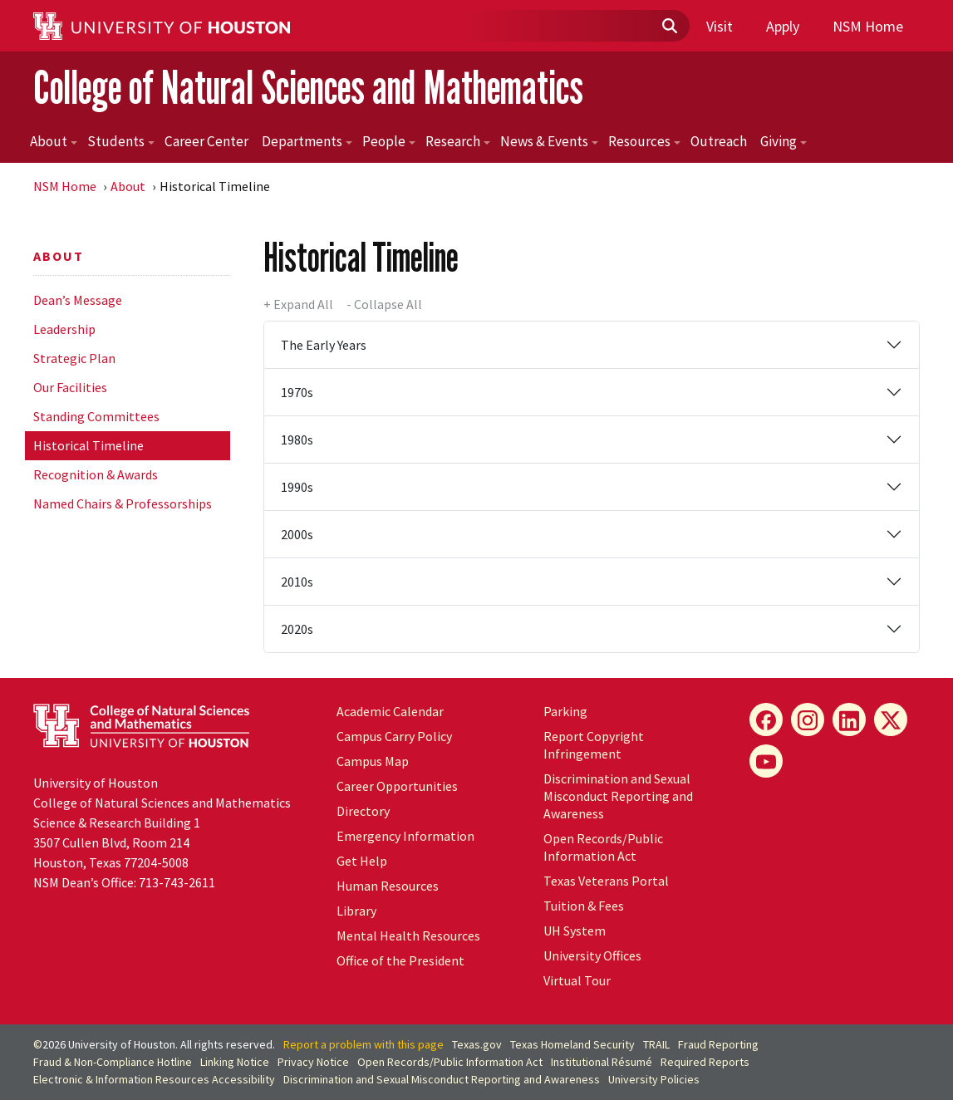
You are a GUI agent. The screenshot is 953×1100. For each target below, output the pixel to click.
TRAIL (656, 1044)
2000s (297, 534)
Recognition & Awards (95, 474)
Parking (565, 711)
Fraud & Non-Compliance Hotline (112, 1061)
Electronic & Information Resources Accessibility (154, 1079)
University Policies (654, 1079)
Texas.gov (477, 1044)
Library (356, 910)
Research (457, 141)
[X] (890, 719)
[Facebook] (766, 719)
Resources (644, 141)
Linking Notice (234, 1061)
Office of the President (400, 960)
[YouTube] (766, 761)
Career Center (206, 141)
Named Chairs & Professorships (122, 503)
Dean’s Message (77, 300)
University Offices (592, 955)
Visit (719, 26)
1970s (297, 392)
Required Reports (705, 1061)
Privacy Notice (313, 1061)
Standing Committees (96, 416)
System (574, 930)
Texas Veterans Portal (606, 880)
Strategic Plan (74, 358)
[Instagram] (807, 719)
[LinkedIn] (849, 719)
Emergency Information (405, 835)
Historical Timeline (88, 445)
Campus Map (372, 761)
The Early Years (323, 344)
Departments (307, 141)
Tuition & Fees (583, 905)
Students (121, 141)
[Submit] (668, 26)
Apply (782, 26)
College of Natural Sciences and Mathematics (308, 87)
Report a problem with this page (363, 1044)
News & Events (549, 141)
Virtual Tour (577, 980)
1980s (297, 439)
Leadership (64, 329)
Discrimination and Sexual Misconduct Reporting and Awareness (618, 796)
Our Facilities (70, 387)
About (53, 141)
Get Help (361, 860)
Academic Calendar (390, 711)
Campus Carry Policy (394, 736)
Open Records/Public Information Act (603, 847)
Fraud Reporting (718, 1044)
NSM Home (868, 26)
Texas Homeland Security (572, 1044)
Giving (783, 141)
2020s (297, 629)
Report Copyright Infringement (593, 745)
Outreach (718, 141)
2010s (297, 581)
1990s (297, 487)
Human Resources (387, 885)
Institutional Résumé (601, 1061)
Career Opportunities (397, 786)
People (388, 141)
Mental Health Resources (408, 935)
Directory (363, 811)
